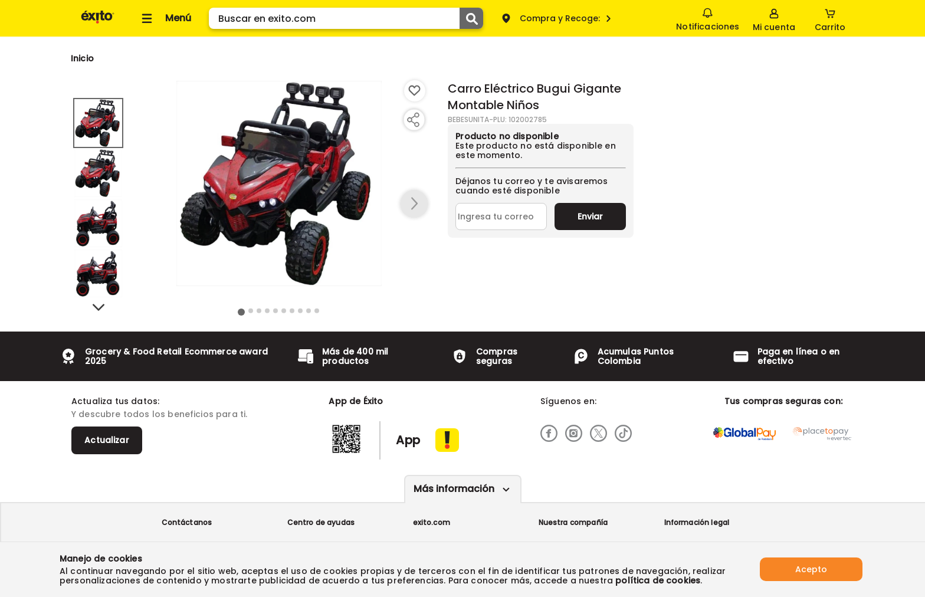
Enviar (590, 216)
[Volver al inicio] (97, 22)
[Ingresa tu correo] (501, 216)
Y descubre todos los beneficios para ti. (159, 414)
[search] (346, 18)
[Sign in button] (774, 18)
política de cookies (657, 580)
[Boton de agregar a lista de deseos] (415, 90)
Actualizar (106, 440)
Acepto (811, 569)
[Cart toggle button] (830, 18)
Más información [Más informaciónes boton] (454, 489)
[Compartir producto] (413, 119)
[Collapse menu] (165, 18)
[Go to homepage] (82, 58)
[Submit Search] (471, 18)
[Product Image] (279, 183)
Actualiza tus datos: (115, 401)
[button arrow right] (414, 204)
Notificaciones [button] (707, 17)
